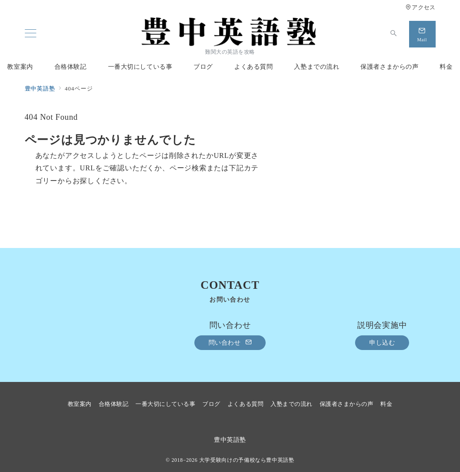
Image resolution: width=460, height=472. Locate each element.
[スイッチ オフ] (394, 34)
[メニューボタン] (30, 34)
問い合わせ (230, 342)
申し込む (382, 342)
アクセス (420, 7)
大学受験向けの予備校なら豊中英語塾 (246, 460)
